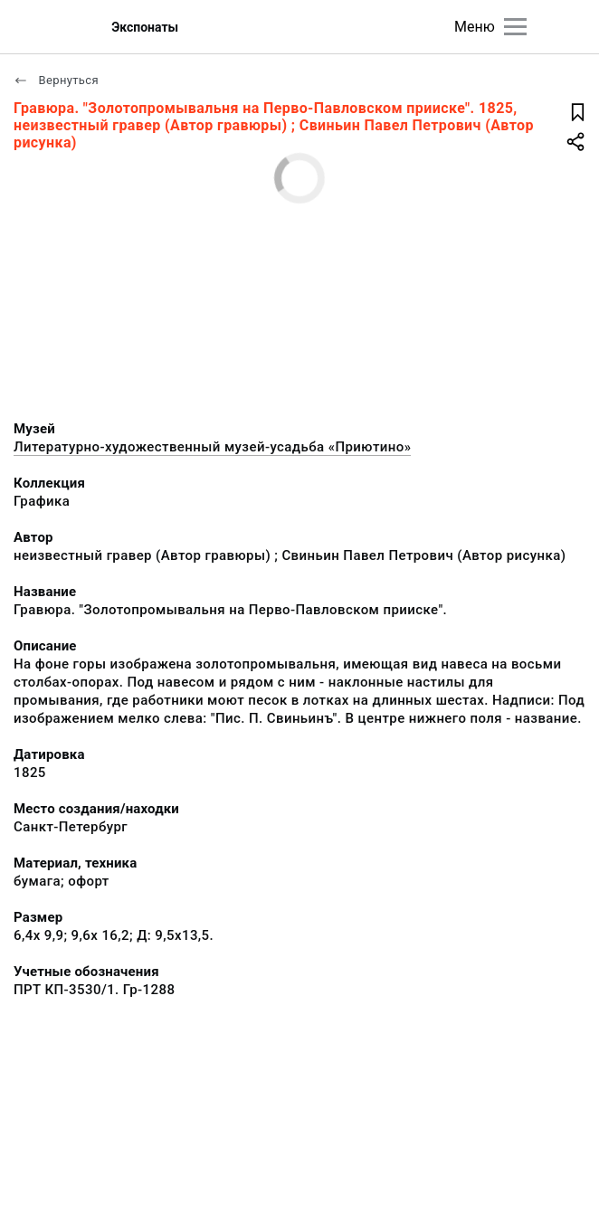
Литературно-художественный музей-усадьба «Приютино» (212, 447)
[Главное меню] (515, 26)
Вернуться (56, 80)
